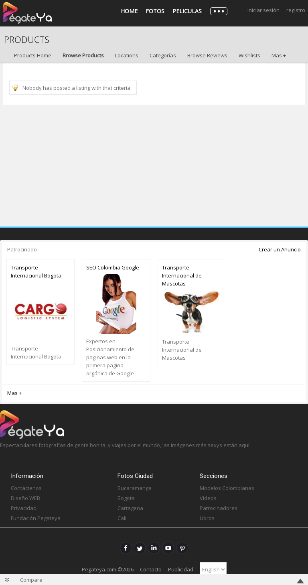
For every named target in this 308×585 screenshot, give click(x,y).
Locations (126, 55)
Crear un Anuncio (280, 249)
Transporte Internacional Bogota (36, 271)
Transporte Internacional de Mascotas (182, 275)
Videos (208, 498)
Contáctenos (26, 488)
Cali (122, 518)
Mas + (279, 55)
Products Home (32, 55)
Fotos (155, 11)
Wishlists (249, 55)
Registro (295, 10)
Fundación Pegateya (36, 518)
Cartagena (130, 508)
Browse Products (83, 55)
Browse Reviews (207, 55)
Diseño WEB (25, 498)
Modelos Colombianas (227, 488)
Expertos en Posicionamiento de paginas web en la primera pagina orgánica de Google (110, 357)
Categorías (163, 55)
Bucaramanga (135, 488)
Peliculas (187, 11)
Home (129, 11)
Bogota (126, 498)
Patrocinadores (218, 508)
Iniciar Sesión (263, 10)
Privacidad (23, 508)
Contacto (151, 569)
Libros (207, 518)
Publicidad (180, 569)
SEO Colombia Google (112, 267)
